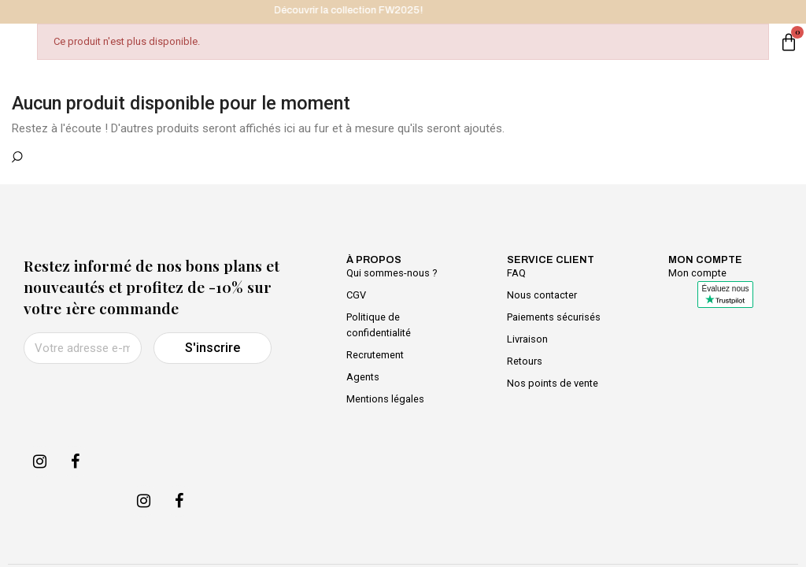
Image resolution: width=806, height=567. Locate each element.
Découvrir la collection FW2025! (359, 10)
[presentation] (143, 402)
